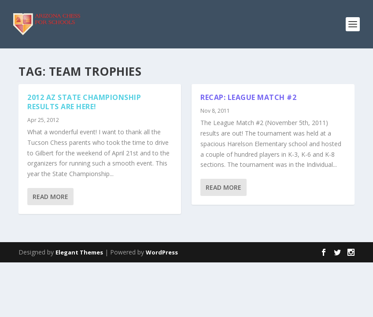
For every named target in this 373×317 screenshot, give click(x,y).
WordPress (162, 252)
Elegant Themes (79, 252)
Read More (50, 196)
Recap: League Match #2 (248, 97)
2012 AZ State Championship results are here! (84, 101)
